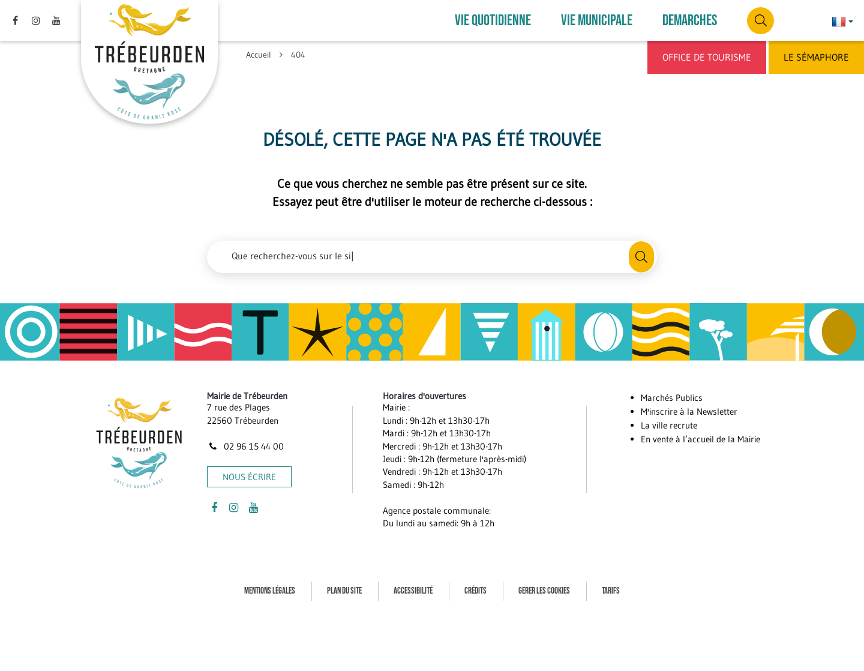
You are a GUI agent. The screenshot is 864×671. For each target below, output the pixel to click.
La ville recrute (669, 425)
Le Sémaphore (816, 57)
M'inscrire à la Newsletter (689, 411)
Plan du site (344, 591)
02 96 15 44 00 (245, 446)
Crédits (475, 591)
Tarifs (611, 591)
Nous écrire (249, 477)
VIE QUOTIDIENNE (493, 20)
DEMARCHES (689, 20)
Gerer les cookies (544, 591)
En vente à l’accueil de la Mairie (700, 439)
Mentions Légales (269, 591)
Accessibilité (413, 591)
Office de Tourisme (706, 57)
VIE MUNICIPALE (596, 20)
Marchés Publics (672, 397)
